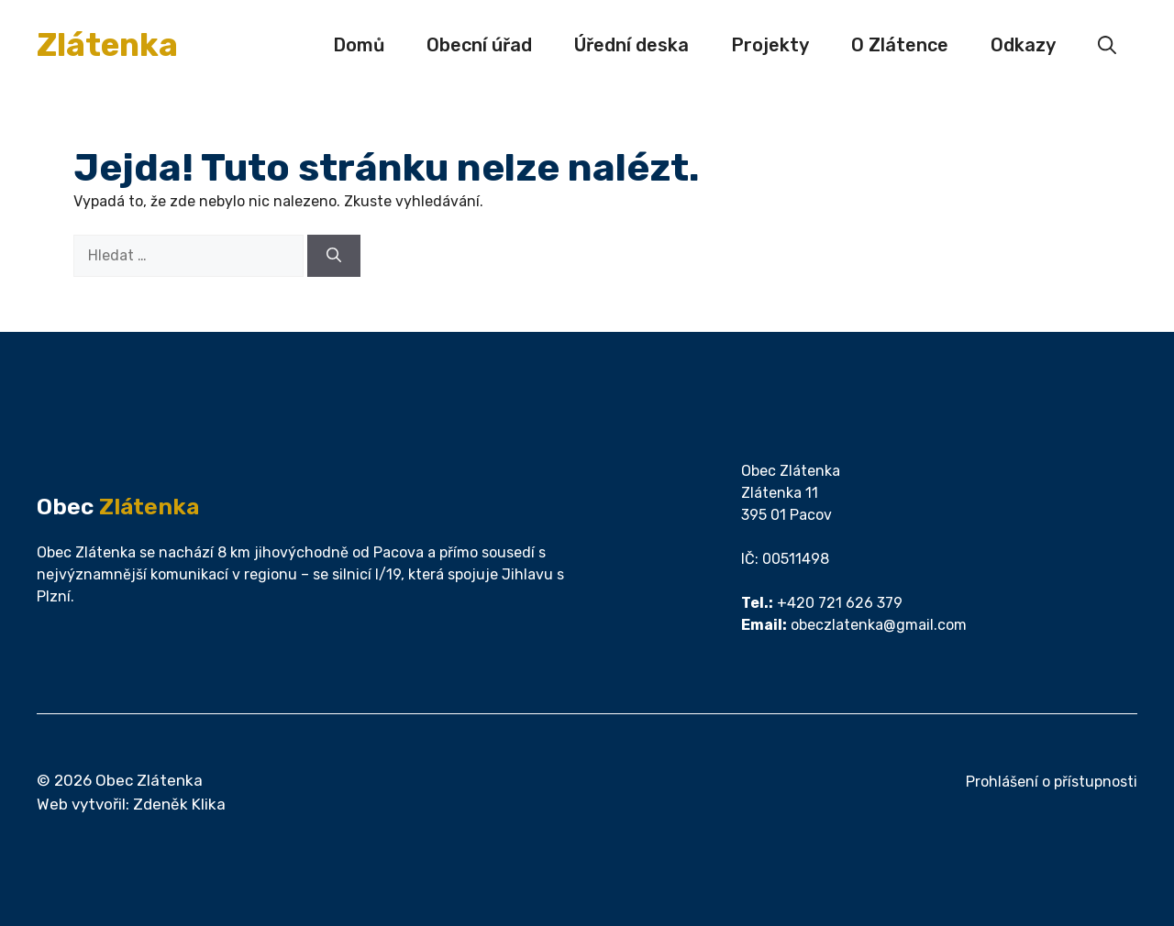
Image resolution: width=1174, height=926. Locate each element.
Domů (358, 45)
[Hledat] (333, 256)
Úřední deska (631, 45)
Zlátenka (107, 45)
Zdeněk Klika (179, 804)
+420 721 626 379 (840, 603)
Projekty (770, 45)
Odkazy (1023, 45)
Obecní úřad (479, 45)
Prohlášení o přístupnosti (1051, 781)
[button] (1107, 45)
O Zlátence (899, 45)
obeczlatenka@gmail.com (879, 625)
